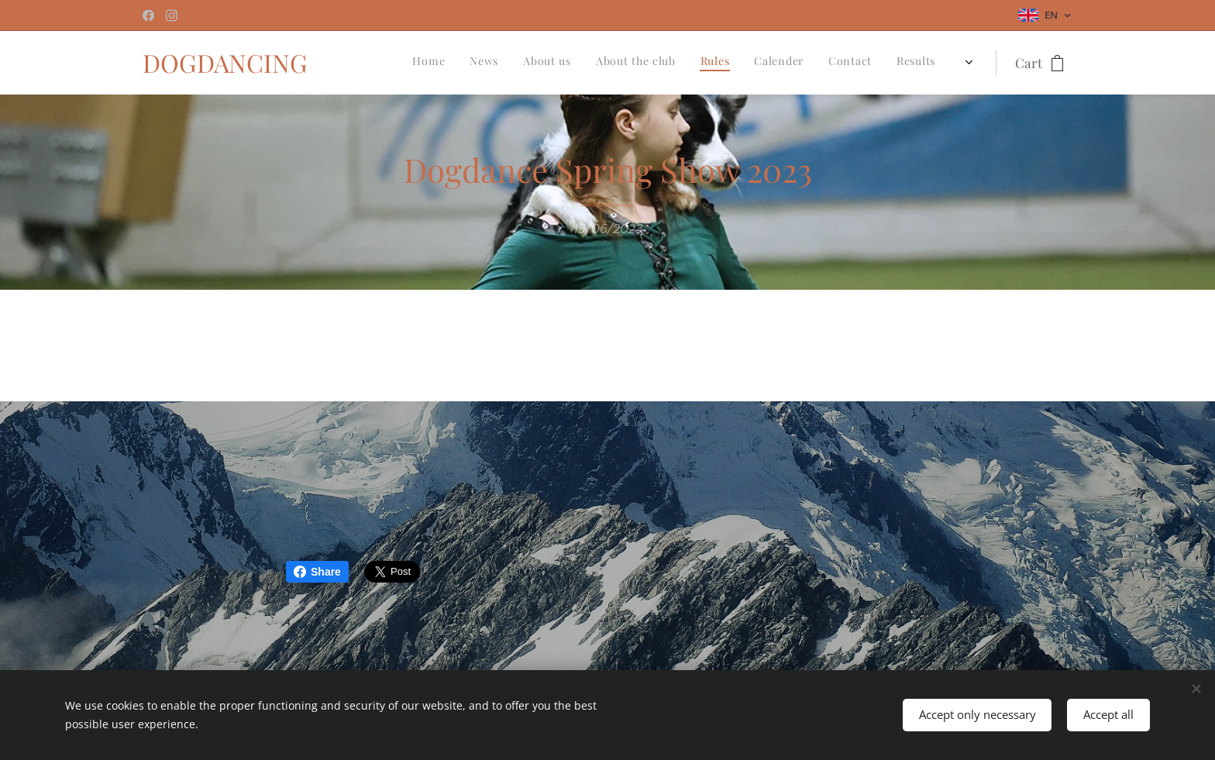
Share (317, 572)
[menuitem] (749, 62)
